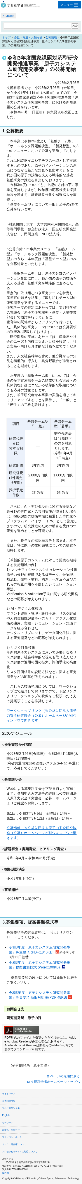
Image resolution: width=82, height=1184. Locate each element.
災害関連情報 (8, 1101)
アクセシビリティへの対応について (19, 1151)
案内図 (5, 1173)
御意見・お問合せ (11, 1130)
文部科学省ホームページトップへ (55, 1082)
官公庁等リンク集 (11, 1108)
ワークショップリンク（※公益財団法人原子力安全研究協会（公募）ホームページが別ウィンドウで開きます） (42, 715)
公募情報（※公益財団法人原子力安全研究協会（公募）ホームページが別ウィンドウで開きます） (42, 833)
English (9, 15)
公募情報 (51, 37)
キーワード (7, 1122)
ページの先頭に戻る (65, 1076)
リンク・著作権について (14, 1144)
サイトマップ (8, 1093)
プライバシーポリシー (13, 1137)
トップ (6, 37)
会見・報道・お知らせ (28, 37)
